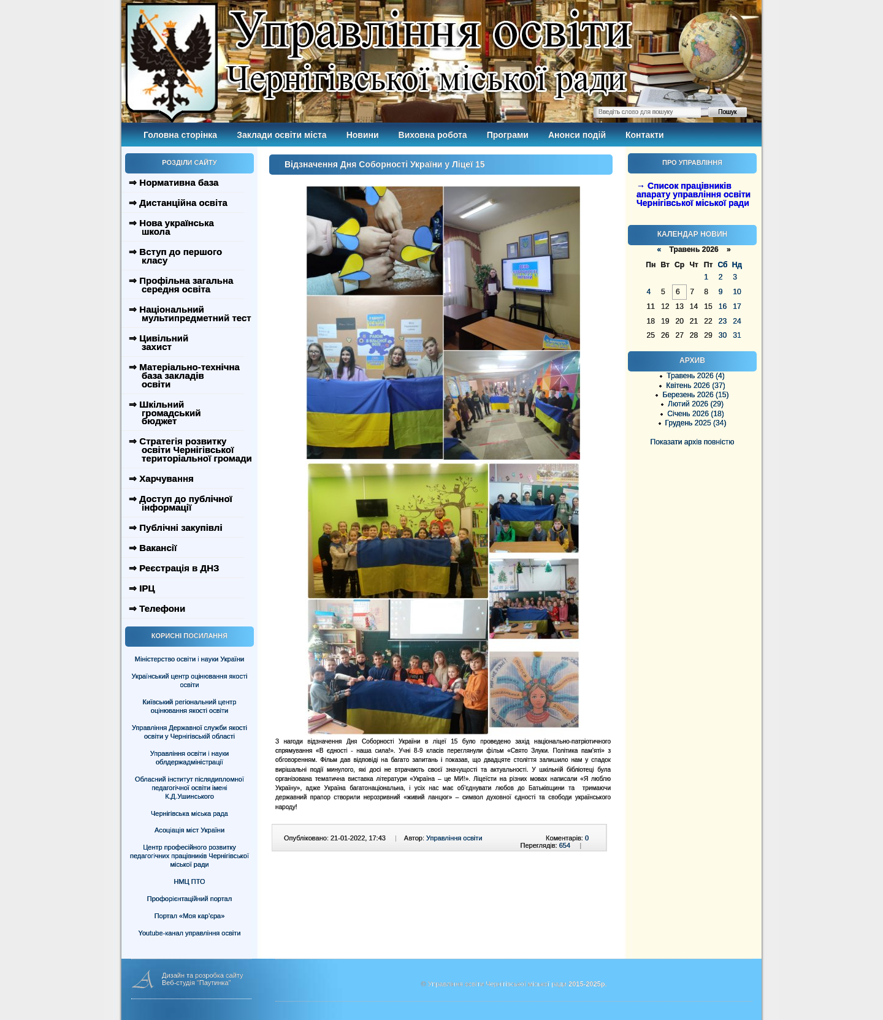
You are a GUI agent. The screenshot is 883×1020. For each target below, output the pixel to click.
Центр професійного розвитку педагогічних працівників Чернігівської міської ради (189, 855)
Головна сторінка (180, 135)
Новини (362, 135)
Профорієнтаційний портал (189, 898)
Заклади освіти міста (281, 135)
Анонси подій (577, 135)
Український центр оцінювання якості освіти (190, 680)
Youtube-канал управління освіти (190, 933)
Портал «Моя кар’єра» (190, 915)
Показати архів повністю (693, 442)
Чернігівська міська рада (189, 813)
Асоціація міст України (189, 830)
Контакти (644, 135)
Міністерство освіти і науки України (189, 659)
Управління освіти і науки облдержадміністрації (189, 758)
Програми (508, 135)
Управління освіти (454, 838)
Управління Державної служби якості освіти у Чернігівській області (189, 732)
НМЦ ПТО (189, 881)
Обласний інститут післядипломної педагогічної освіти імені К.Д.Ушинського (189, 787)
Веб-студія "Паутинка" (196, 982)
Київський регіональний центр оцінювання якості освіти (190, 706)
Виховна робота (433, 135)
